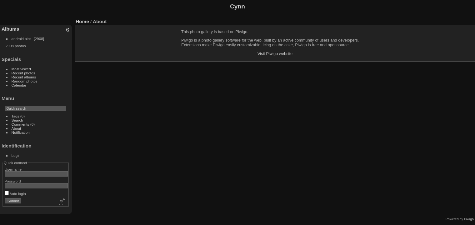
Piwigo (469, 219)
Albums (10, 29)
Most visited (21, 69)
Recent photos (23, 73)
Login (16, 155)
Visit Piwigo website (275, 53)
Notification (21, 132)
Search (17, 120)
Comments (20, 124)
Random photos (25, 81)
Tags (15, 116)
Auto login (15, 194)
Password (13, 181)
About (16, 128)
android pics (21, 39)
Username (13, 169)
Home (82, 21)
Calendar (19, 85)
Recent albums (24, 77)
